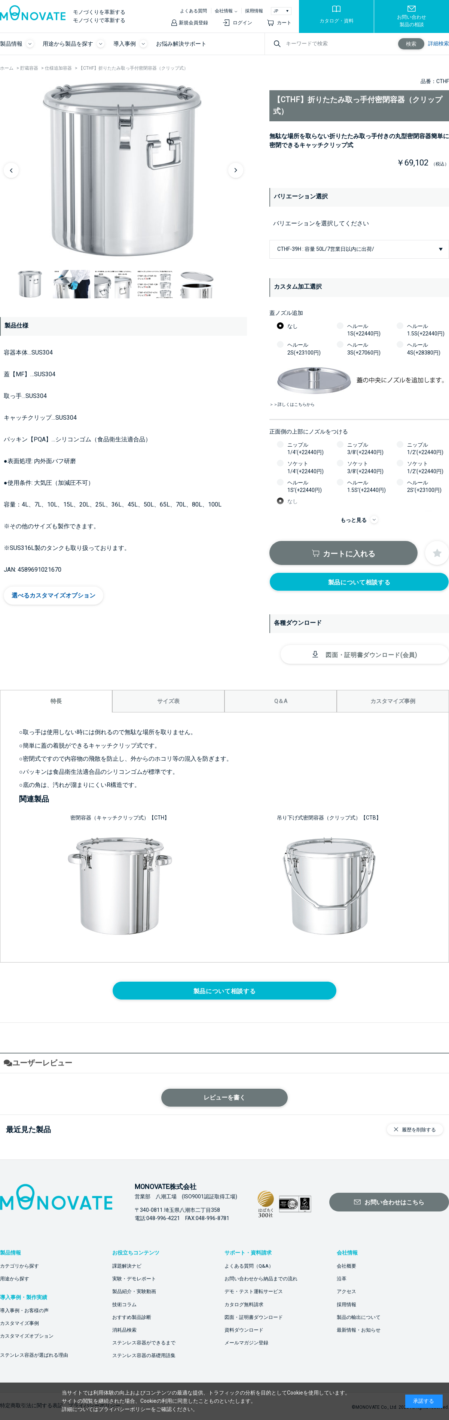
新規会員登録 (193, 22)
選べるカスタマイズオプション (53, 595)
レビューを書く (224, 1097)
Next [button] (235, 170)
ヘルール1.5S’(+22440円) (366, 486)
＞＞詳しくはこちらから (292, 404)
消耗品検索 (124, 1330)
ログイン (242, 22)
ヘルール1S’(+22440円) (304, 486)
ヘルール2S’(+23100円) (424, 486)
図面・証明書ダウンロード (253, 1317)
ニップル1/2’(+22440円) (425, 448)
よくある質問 (193, 10)
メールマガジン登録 (246, 1342)
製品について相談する (359, 582)
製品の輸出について (359, 1317)
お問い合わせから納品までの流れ (260, 1278)
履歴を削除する (419, 1129)
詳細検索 (438, 43)
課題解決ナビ (126, 1266)
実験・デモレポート (134, 1278)
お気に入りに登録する (437, 553)
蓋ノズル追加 (286, 313)
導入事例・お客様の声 (24, 1310)
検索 (411, 44)
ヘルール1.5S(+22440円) (426, 330)
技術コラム (124, 1304)
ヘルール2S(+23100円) (304, 348)
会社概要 (346, 1266)
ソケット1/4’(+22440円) (305, 467)
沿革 (341, 1278)
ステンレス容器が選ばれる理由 (34, 1355)
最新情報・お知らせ (359, 1330)
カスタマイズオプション (27, 1336)
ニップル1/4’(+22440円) (305, 448)
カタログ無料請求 (243, 1304)
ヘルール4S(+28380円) (423, 348)
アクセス (346, 1291)
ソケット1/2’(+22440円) (425, 467)
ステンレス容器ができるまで (143, 1342)
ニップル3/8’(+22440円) (365, 448)
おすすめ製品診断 (131, 1317)
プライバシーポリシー (124, 1409)
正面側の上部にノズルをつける (308, 431)
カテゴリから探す (19, 1266)
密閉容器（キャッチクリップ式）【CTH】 (119, 818)
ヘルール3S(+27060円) (364, 348)
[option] (123, 169)
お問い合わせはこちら (394, 1202)
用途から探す (14, 1278)
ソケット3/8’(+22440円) (365, 467)
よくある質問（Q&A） (249, 1266)
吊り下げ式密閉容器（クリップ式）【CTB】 (329, 818)
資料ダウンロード (243, 1330)
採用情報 (254, 10)
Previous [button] (11, 170)
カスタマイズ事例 (19, 1323)
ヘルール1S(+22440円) (364, 330)
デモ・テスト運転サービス (253, 1291)
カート (284, 22)
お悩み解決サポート (181, 43)
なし (292, 326)
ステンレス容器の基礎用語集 (143, 1355)
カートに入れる (349, 553)
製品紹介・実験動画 (134, 1291)
